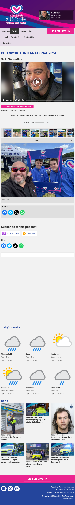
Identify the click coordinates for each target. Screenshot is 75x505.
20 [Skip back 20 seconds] (19, 100)
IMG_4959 (62, 133)
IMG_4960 (44, 133)
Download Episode (26, 106)
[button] (37, 82)
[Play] (4, 100)
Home (5, 31)
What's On (15, 37)
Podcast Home (10, 106)
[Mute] (16, 100)
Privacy (71, 489)
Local (5, 37)
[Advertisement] (17, 290)
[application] (37, 82)
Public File (54, 487)
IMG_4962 (26, 133)
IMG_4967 (7, 133)
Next (69, 139)
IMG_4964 (35, 133)
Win (31, 31)
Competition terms (61, 489)
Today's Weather (11, 327)
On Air (14, 31)
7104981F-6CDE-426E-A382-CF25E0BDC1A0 (17, 133)
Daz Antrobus (56, 15)
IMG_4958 (53, 133)
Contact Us (29, 37)
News (23, 31)
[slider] (49, 100)
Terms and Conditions (66, 487)
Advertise (7, 43)
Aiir (72, 498)
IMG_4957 (71, 133)
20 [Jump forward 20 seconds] (22, 100)
